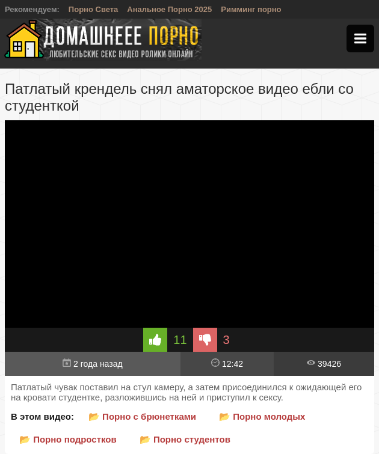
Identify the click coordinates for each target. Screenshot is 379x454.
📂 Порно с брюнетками (142, 416)
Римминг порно (251, 9)
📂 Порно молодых (262, 416)
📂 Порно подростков (68, 439)
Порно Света (94, 9)
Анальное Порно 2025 (169, 9)
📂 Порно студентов (185, 439)
